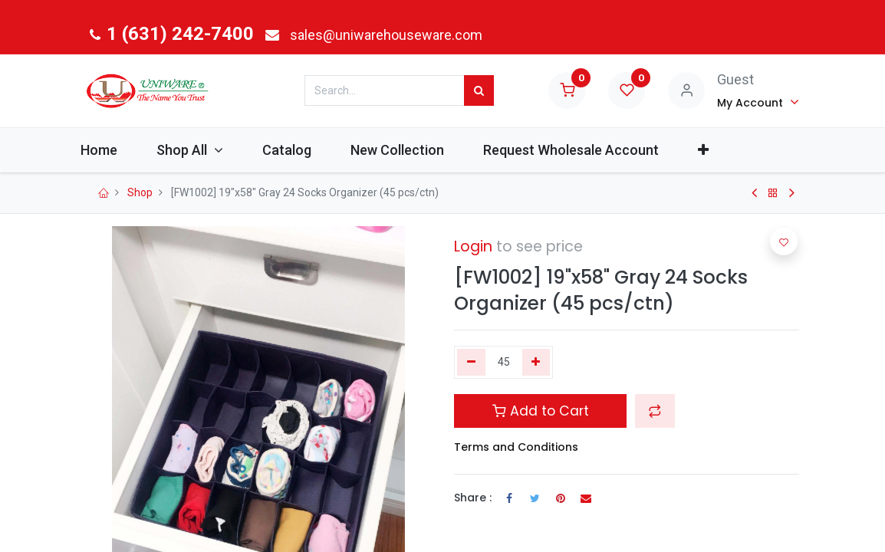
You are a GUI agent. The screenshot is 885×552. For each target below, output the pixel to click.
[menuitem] (124, 150)
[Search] (479, 90)
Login (473, 246)
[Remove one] (471, 362)
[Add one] (536, 362)
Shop (140, 192)
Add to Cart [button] (540, 411)
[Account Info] (758, 102)
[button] (729, 150)
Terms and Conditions (516, 447)
